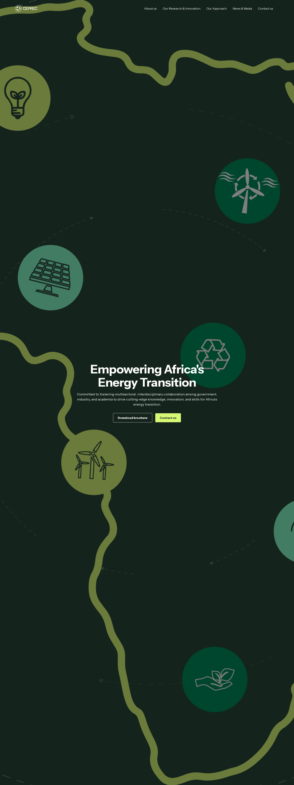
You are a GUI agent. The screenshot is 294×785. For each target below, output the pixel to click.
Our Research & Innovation (181, 8)
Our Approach (216, 8)
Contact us (265, 8)
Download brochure (133, 418)
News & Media (242, 8)
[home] (26, 8)
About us (150, 8)
